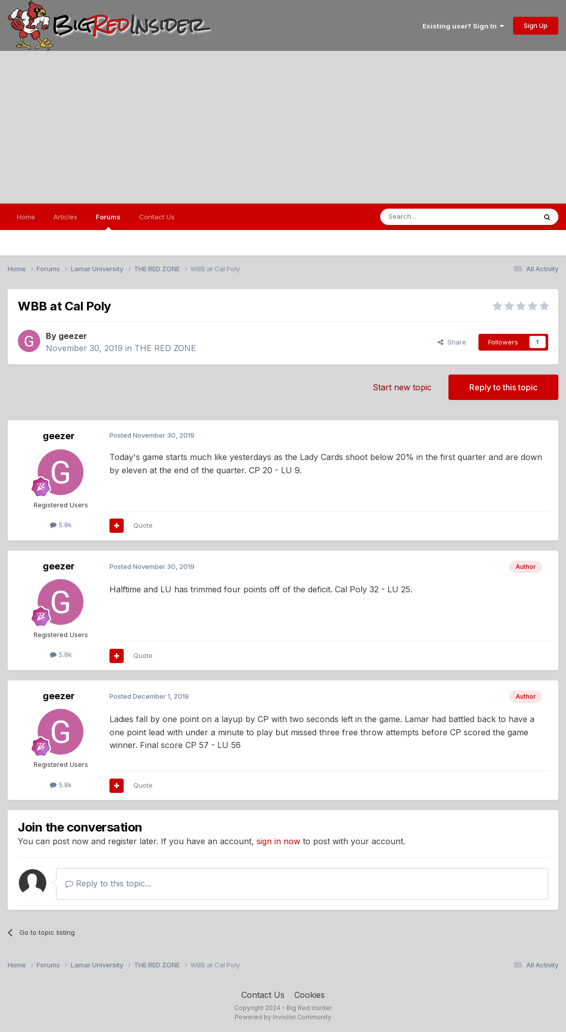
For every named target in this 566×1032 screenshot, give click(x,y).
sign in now (278, 841)
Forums (108, 221)
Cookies (309, 995)
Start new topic (402, 387)
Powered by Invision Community (283, 1017)
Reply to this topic (503, 387)
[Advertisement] (283, 127)
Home (26, 217)
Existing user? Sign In (463, 26)
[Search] (432, 217)
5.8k (61, 525)
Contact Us (157, 217)
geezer (73, 336)
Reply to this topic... (108, 883)
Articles (65, 217)
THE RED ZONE (165, 348)
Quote (143, 525)
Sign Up (536, 25)
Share (452, 342)
